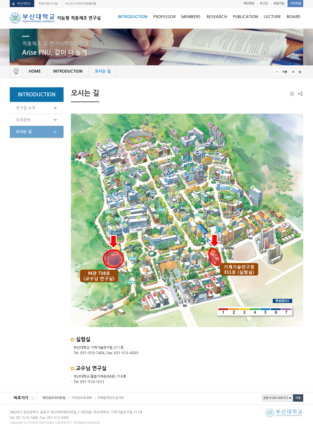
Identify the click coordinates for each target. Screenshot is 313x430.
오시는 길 (24, 131)
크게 (293, 72)
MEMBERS (191, 17)
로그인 (264, 3)
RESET (284, 72)
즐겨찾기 (300, 72)
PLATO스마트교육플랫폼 (81, 3)
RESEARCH (216, 17)
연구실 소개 (25, 108)
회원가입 (279, 3)
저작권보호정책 (81, 397)
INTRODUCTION (132, 17)
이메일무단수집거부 (110, 397)
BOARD (293, 17)
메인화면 (249, 3)
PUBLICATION (245, 17)
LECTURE (272, 17)
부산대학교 (24, 3)
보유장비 (23, 120)
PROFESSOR (164, 17)
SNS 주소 (300, 94)
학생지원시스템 (48, 3)
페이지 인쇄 (292, 94)
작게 (276, 72)
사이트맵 (295, 3)
